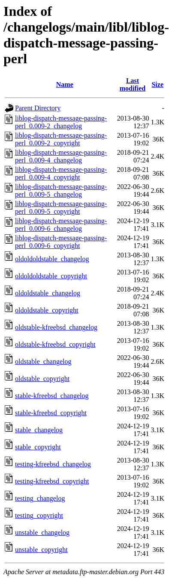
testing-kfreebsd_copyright (52, 481)
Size (157, 84)
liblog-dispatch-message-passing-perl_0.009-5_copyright (61, 207)
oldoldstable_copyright (46, 310)
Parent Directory (37, 108)
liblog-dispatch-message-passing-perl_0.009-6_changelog (61, 224)
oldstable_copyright (42, 378)
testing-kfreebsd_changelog (53, 464)
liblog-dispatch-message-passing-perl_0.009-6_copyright (61, 241)
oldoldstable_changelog (47, 293)
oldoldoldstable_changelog (52, 259)
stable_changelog (39, 430)
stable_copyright (38, 447)
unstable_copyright (41, 549)
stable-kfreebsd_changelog (51, 395)
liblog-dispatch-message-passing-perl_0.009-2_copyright (61, 139)
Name (64, 84)
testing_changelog (40, 498)
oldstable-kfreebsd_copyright (55, 344)
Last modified (132, 84)
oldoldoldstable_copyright (51, 276)
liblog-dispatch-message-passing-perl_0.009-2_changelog (61, 122)
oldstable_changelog (43, 361)
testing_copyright (39, 515)
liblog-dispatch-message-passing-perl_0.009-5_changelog (61, 190)
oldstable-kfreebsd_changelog (56, 327)
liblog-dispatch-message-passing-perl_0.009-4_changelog (61, 156)
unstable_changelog (42, 532)
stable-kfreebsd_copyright (51, 412)
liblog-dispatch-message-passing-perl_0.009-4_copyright (61, 173)
